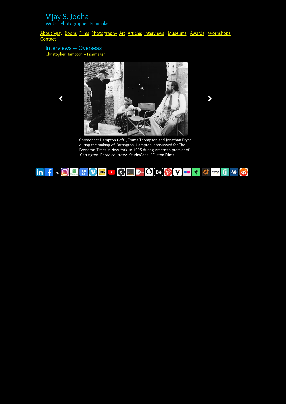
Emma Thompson (142, 139)
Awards (197, 33)
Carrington (125, 144)
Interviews (154, 33)
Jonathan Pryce (178, 139)
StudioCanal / (141, 154)
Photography (104, 33)
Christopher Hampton (64, 54)
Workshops (219, 33)
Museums (177, 33)
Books (71, 33)
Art (122, 33)
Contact (48, 39)
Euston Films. (164, 154)
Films (84, 33)
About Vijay (51, 33)
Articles (135, 33)
